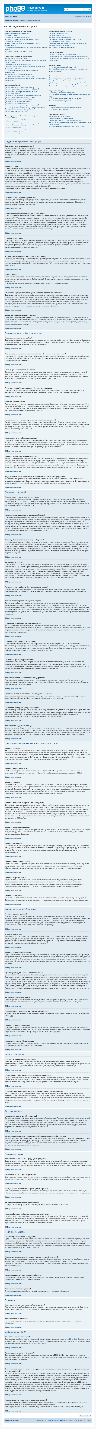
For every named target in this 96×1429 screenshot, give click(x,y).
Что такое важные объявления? (15, 126)
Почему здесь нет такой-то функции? (61, 118)
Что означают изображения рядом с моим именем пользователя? (21, 71)
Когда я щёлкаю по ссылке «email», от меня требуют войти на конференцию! (25, 79)
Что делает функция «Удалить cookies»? (18, 51)
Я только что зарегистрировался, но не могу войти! (22, 39)
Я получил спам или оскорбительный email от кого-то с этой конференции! (69, 59)
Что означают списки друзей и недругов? (62, 67)
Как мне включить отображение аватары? (19, 74)
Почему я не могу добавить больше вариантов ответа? (23, 95)
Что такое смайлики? (12, 122)
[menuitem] (15, 16)
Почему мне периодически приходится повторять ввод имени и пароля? (26, 48)
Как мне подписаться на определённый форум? (65, 98)
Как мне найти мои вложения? (59, 109)
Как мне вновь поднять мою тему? (16, 111)
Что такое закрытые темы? (14, 132)
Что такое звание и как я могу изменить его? (20, 76)
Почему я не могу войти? (13, 41)
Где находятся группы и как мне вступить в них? (65, 39)
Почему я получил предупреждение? (17, 103)
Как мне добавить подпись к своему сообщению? (21, 91)
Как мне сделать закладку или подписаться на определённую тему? (69, 95)
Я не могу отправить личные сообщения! (62, 54)
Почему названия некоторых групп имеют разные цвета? (68, 43)
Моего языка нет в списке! (13, 68)
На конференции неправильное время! (18, 64)
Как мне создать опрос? (13, 93)
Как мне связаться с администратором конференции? (67, 126)
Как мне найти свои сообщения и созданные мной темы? (68, 86)
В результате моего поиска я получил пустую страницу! (67, 82)
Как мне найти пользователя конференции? (63, 84)
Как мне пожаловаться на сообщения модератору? (22, 105)
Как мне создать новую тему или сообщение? (20, 87)
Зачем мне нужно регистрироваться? (17, 33)
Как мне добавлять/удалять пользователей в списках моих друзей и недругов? (68, 70)
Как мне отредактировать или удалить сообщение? (22, 89)
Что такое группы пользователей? (60, 37)
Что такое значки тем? (12, 134)
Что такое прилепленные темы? (15, 130)
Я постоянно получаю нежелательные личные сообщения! (68, 56)
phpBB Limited (72, 1339)
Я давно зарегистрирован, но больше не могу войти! (22, 43)
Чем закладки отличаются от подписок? (62, 93)
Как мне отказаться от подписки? (60, 101)
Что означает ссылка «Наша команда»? (62, 47)
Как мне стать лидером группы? (59, 41)
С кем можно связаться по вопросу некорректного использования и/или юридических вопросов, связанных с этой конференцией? (70, 122)
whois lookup (56, 1375)
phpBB (39, 410)
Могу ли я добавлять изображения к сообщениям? (22, 124)
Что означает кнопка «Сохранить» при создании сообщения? (25, 107)
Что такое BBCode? (11, 118)
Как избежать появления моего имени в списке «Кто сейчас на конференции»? (25, 61)
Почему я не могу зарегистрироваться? (18, 37)
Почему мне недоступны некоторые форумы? (20, 99)
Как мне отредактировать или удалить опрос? (20, 97)
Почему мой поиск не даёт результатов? (62, 80)
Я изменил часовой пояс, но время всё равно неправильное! (25, 66)
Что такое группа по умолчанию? (60, 45)
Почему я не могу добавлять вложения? (18, 101)
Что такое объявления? (13, 128)
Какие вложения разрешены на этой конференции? (66, 107)
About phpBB (41, 1343)
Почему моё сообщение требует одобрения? (20, 109)
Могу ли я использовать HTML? (15, 120)
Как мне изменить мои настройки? (16, 58)
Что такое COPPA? (11, 35)
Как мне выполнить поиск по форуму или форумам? (66, 78)
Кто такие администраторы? (58, 33)
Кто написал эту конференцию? (59, 116)
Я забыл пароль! (10, 45)
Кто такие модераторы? (57, 35)
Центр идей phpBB (43, 1357)
